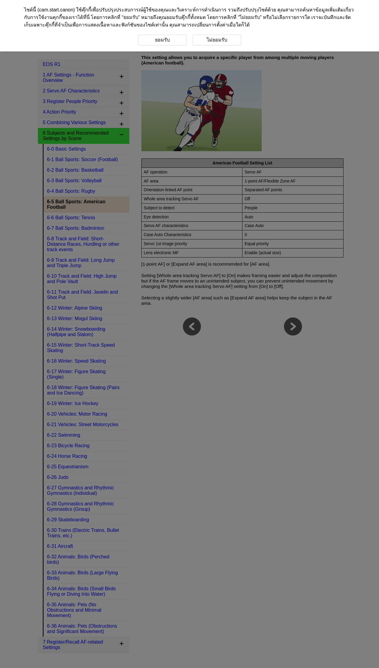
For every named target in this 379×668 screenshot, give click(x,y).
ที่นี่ (86, 17)
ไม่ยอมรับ (249, 17)
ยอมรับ (130, 17)
